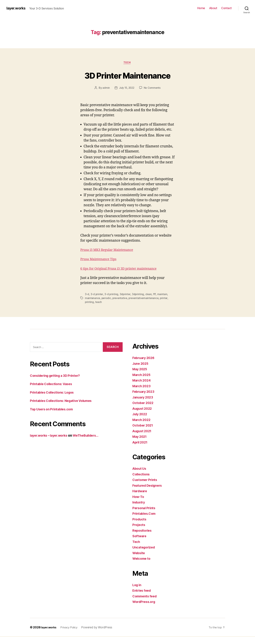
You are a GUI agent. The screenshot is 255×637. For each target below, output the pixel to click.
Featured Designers (148, 486)
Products (139, 520)
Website (139, 553)
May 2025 (140, 369)
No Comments (152, 88)
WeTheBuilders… (91, 436)
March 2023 (142, 386)
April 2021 (140, 443)
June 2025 (141, 364)
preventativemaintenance (145, 298)
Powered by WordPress (99, 628)
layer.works (17, 8)
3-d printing (112, 294)
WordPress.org (144, 602)
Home (201, 8)
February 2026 (144, 358)
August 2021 (142, 431)
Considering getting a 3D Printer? (57, 376)
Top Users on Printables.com (53, 410)
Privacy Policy (70, 628)
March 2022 (142, 420)
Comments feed (145, 597)
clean (149, 294)
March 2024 (142, 381)
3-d (87, 294)
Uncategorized (144, 548)
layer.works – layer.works (51, 436)
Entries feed (142, 591)
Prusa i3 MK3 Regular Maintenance (108, 250)
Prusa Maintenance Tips (99, 260)
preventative (120, 298)
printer (166, 298)
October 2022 (143, 403)
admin (105, 88)
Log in (137, 585)
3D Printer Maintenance (127, 75)
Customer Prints (145, 480)
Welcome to (142, 559)
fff (155, 294)
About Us (140, 469)
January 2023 (143, 398)
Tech (127, 62)
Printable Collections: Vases (53, 384)
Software (139, 536)
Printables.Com (144, 514)
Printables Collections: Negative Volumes (63, 401)
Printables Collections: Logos (54, 393)
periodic (107, 298)
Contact (226, 8)
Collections (141, 475)
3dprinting (138, 294)
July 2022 (140, 414)
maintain (163, 294)
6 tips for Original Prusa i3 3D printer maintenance (121, 269)
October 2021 (143, 426)
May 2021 (140, 437)
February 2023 (144, 392)
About (213, 8)
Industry (139, 503)
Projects (139, 525)
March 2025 (142, 375)
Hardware (140, 491)
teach (98, 302)
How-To (138, 497)
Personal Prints (144, 508)
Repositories (142, 531)
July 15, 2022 (126, 88)
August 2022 (143, 409)
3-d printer (97, 294)
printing (89, 302)
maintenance (92, 298)
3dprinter (125, 294)
